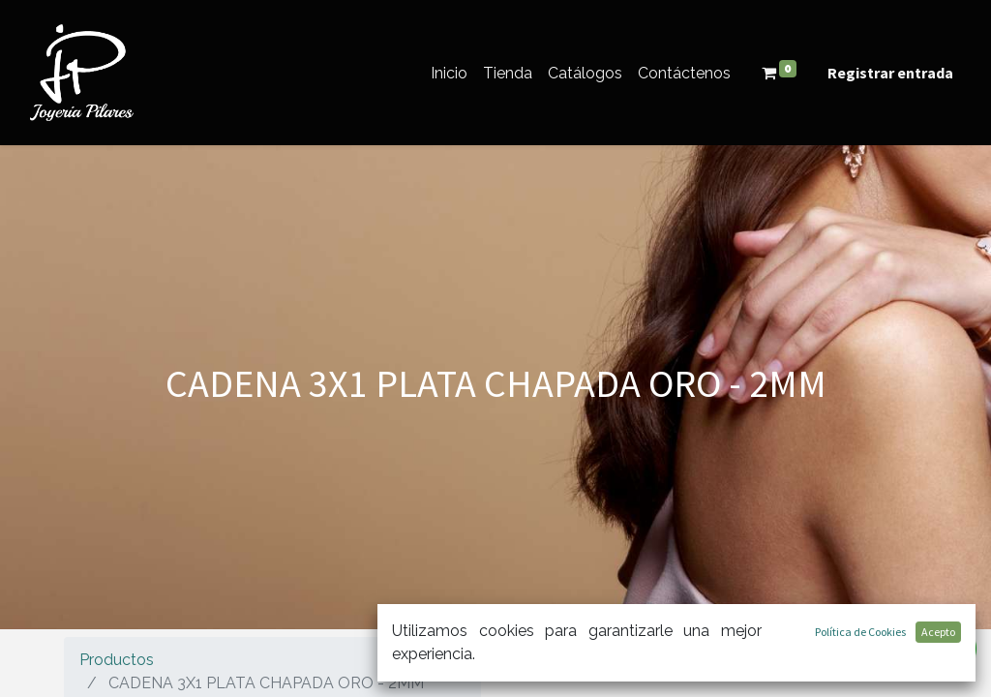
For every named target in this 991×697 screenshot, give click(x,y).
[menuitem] (449, 73)
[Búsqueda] (907, 655)
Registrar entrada (890, 72)
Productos (116, 660)
